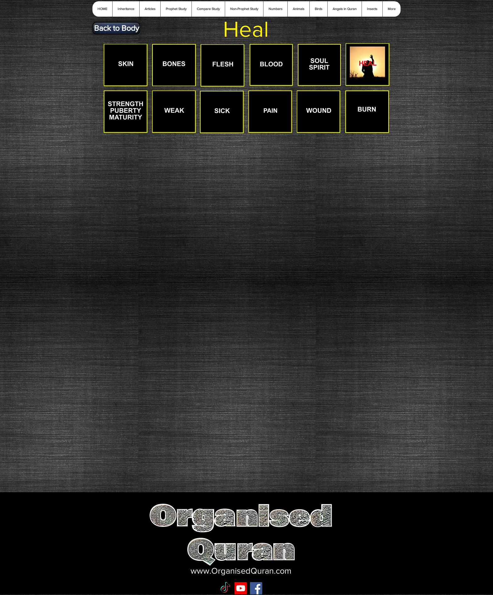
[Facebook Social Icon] (256, 588)
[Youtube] (241, 588)
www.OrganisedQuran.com (241, 570)
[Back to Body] (116, 28)
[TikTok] (225, 588)
